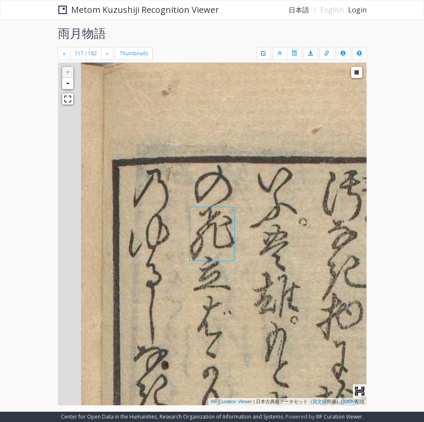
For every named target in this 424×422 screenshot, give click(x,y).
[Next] (107, 53)
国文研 (320, 401)
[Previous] (64, 53)
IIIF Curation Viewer (231, 401)
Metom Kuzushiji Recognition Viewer (138, 9)
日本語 (299, 10)
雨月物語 (82, 33)
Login (357, 10)
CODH (348, 401)
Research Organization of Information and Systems (221, 416)
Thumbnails (134, 53)
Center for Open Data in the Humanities (109, 416)
